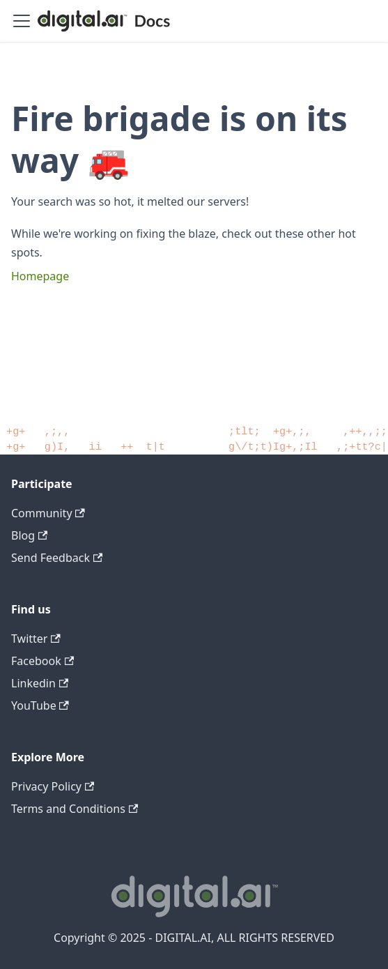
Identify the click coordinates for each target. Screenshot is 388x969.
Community (48, 513)
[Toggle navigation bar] (21, 20)
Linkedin (39, 683)
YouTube (40, 705)
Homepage (40, 276)
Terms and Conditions (74, 808)
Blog (29, 535)
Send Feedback (56, 557)
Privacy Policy (52, 786)
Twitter (36, 638)
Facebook (42, 661)
